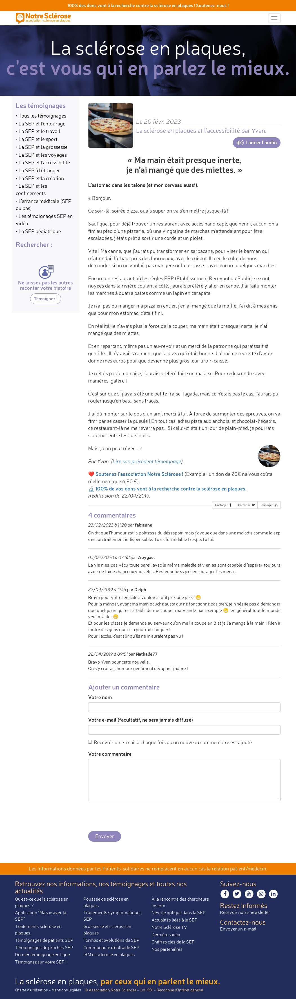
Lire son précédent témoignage (147, 461)
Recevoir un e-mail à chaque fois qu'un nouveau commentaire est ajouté (170, 742)
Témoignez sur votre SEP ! (40, 962)
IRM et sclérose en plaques (109, 954)
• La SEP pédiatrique (38, 231)
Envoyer (104, 836)
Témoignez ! (45, 298)
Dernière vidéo (166, 934)
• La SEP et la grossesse (42, 147)
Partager (224, 505)
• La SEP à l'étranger (38, 170)
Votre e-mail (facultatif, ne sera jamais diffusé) (140, 719)
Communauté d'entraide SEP (111, 947)
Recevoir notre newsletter (245, 912)
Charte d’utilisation (31, 989)
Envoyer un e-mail (238, 929)
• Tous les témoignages (41, 115)
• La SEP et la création (40, 178)
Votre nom (100, 697)
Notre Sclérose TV (169, 927)
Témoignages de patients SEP (44, 940)
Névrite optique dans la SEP (179, 912)
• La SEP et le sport (36, 139)
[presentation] (131, 816)
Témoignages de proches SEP (44, 947)
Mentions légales (66, 989)
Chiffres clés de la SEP (173, 942)
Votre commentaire (110, 753)
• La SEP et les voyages (41, 155)
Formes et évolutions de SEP (111, 940)
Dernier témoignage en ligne (42, 954)
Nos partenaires (167, 949)
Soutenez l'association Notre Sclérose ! (139, 473)
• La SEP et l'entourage (40, 123)
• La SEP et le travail (38, 131)
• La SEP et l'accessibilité (43, 162)
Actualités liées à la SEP (174, 920)
